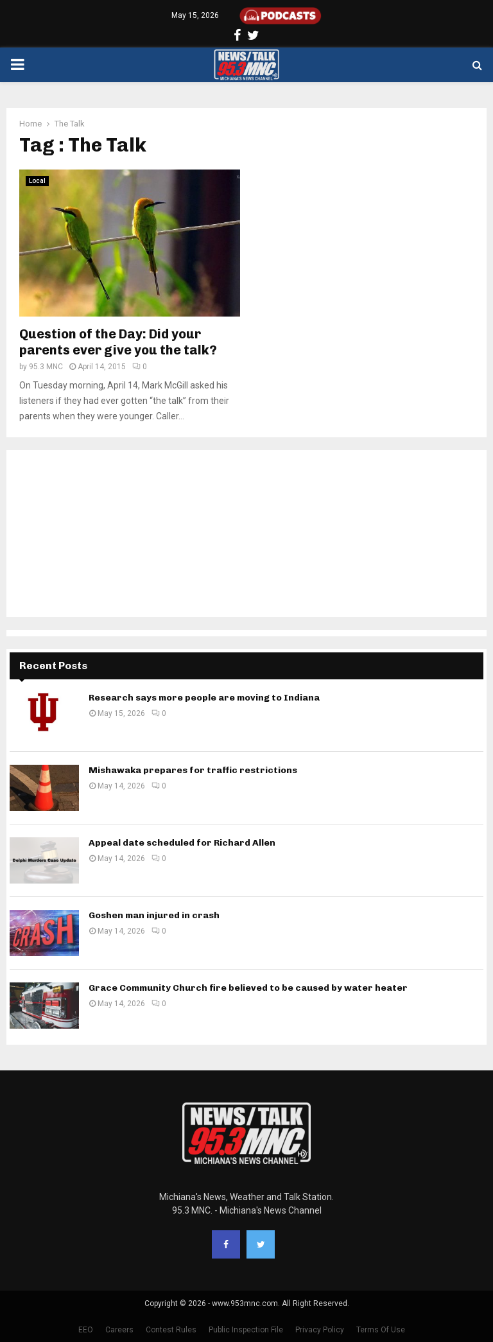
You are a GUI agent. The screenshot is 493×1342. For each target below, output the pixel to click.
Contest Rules (171, 1329)
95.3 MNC (46, 366)
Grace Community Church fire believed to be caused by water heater (248, 987)
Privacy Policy (319, 1329)
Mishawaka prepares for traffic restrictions (193, 770)
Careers (119, 1329)
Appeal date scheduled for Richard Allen (182, 842)
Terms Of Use (380, 1329)
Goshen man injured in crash (154, 915)
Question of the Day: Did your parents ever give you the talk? (118, 342)
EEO (85, 1329)
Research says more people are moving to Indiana (204, 697)
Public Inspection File (246, 1329)
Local (37, 180)
